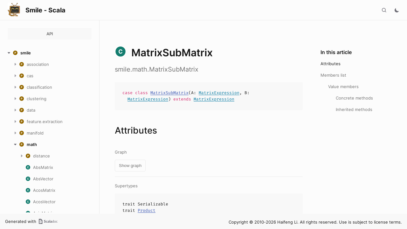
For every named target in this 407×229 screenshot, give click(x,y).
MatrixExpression (219, 92)
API (49, 33)
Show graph (130, 165)
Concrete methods (354, 98)
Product (146, 210)
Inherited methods (354, 109)
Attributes (331, 63)
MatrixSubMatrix (169, 92)
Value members (343, 86)
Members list (333, 75)
